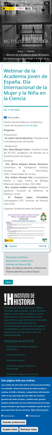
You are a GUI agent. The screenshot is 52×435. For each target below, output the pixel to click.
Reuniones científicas (17, 257)
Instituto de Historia (15, 360)
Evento (30, 51)
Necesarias (9, 417)
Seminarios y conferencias (19, 260)
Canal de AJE (30, 125)
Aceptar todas (9, 431)
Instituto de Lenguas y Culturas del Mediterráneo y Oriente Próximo (22, 375)
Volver (8, 282)
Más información (40, 411)
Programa (13, 246)
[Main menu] (47, 3)
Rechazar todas (29, 431)
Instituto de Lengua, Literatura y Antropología (20, 367)
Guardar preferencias (13, 424)
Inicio (20, 51)
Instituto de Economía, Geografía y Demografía (22, 348)
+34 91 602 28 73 (11, 4)
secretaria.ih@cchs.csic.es (15, 1)
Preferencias (34, 417)
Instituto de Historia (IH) (18, 264)
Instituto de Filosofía (15, 354)
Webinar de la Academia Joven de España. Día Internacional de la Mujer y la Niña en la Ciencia (26, 58)
